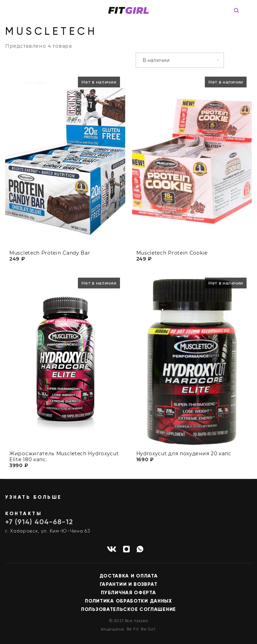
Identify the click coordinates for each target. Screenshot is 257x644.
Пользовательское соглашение (128, 609)
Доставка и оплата (128, 576)
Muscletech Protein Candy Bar (49, 253)
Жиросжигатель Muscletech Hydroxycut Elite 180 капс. (64, 459)
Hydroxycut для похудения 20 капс (183, 456)
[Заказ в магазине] (180, 60)
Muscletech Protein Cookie (172, 253)
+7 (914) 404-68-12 (39, 522)
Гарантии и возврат (129, 584)
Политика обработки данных (128, 601)
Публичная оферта (128, 592)
